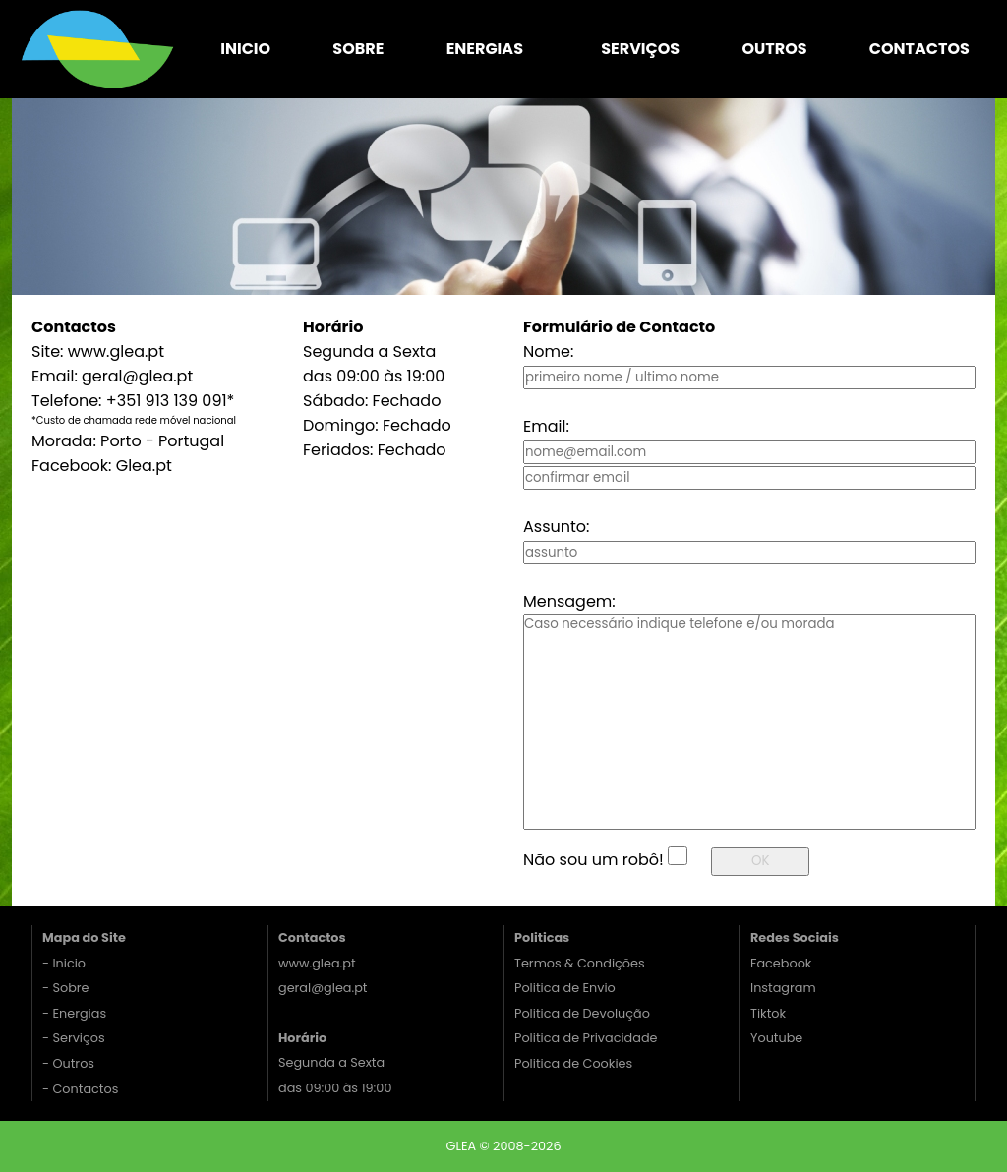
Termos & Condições (579, 963)
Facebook (780, 963)
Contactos (919, 48)
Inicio (245, 48)
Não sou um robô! (593, 860)
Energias (484, 48)
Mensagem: (569, 601)
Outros (773, 48)
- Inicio (64, 963)
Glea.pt (144, 465)
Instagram (783, 987)
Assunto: (556, 526)
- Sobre (65, 987)
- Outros (68, 1063)
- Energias (74, 1013)
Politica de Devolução (582, 1013)
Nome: (548, 351)
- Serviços (73, 1037)
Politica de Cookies (573, 1063)
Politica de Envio (565, 987)
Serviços (640, 48)
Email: (546, 426)
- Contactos (80, 1089)
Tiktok (768, 1013)
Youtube (776, 1037)
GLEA (462, 1146)
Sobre (358, 48)
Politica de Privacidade (586, 1037)
